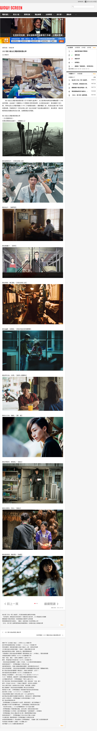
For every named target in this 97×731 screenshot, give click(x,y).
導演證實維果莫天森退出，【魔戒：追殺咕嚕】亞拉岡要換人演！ (20, 621)
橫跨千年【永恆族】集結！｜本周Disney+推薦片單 (17, 643)
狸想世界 (77, 59)
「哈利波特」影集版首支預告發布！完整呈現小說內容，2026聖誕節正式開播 (24, 617)
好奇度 (83, 47)
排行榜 (59, 14)
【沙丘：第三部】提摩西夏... (80, 95)
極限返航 (77, 55)
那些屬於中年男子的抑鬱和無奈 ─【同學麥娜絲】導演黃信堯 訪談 (21, 704)
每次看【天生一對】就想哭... (80, 80)
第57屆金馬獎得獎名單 (8, 700)
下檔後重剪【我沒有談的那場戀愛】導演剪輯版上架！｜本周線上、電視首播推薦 (25, 653)
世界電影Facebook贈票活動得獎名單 (13, 724)
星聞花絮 (27, 14)
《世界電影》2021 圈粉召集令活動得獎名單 (48, 635)
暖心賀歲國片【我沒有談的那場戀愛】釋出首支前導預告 (18, 687)
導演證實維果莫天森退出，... (80, 91)
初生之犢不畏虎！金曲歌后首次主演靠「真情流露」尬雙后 (18, 685)
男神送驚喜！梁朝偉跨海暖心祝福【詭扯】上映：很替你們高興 (20, 647)
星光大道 (16, 14)
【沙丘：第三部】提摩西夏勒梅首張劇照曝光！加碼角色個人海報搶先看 (22, 623)
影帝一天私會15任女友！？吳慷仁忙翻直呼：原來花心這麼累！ (20, 683)
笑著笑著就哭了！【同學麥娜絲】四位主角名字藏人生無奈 (18, 715)
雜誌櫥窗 (38, 14)
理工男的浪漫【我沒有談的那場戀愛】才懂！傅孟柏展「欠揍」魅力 (21, 681)
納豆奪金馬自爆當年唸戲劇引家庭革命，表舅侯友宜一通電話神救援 (21, 696)
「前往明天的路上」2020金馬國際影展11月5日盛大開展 (18, 707)
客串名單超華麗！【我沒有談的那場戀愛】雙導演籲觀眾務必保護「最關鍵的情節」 (25, 668)
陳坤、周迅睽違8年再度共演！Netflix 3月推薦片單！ (17, 660)
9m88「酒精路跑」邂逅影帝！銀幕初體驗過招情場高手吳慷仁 (20, 677)
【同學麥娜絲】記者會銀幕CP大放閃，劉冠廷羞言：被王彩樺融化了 (21, 702)
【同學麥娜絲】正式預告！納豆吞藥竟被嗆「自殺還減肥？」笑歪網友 (22, 711)
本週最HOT (72, 74)
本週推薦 (79, 74)
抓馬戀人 (77, 62)
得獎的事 (11, 48)
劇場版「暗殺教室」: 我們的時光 (84, 66)
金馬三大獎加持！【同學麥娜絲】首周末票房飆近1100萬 (18, 698)
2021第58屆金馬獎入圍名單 (13, 632)
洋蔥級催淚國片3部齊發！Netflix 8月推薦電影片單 (16, 655)
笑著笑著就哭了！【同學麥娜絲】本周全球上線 (15, 664)
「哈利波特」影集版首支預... (80, 84)
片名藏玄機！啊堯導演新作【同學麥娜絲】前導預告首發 (18, 717)
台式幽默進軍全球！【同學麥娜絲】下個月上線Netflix (17, 679)
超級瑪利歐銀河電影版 (81, 51)
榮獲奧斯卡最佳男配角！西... (80, 87)
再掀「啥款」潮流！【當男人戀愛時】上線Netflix (16, 658)
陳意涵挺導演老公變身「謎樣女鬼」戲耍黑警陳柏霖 (17, 651)
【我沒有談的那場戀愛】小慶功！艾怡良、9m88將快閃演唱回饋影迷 (21, 662)
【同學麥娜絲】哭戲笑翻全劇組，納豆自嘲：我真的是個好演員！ (20, 709)
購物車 (69, 14)
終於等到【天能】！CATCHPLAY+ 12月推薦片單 (16, 692)
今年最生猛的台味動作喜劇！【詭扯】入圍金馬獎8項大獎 (18, 649)
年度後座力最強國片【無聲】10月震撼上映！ (15, 721)
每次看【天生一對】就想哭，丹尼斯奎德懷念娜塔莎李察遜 (18, 615)
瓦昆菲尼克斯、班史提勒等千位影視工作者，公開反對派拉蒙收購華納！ (61, 35)
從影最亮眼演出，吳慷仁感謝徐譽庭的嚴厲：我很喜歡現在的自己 (20, 666)
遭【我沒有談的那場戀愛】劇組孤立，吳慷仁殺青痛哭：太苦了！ (20, 670)
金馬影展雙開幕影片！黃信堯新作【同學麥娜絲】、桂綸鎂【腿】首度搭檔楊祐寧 (25, 719)
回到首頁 (80, 1)
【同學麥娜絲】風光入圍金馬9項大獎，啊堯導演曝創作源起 (19, 713)
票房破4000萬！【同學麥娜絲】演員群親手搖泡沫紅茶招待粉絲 (20, 690)
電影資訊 (5, 14)
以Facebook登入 (91, 1)
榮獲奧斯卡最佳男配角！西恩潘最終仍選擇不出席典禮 (17, 619)
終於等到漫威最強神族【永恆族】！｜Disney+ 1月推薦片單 (19, 645)
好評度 (89, 47)
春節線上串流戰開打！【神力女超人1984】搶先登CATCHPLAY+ (20, 675)
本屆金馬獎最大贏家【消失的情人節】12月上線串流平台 (18, 694)
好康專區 (49, 14)
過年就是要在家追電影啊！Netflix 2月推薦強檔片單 (17, 673)
